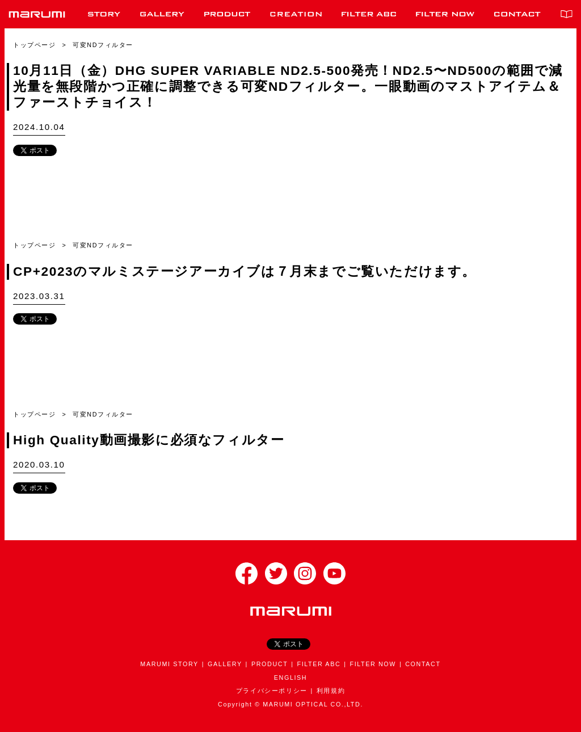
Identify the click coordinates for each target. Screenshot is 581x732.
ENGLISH (290, 677)
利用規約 (331, 690)
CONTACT (422, 664)
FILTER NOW (373, 664)
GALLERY (225, 664)
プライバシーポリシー (272, 690)
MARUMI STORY (169, 664)
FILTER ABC (318, 664)
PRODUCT (269, 664)
